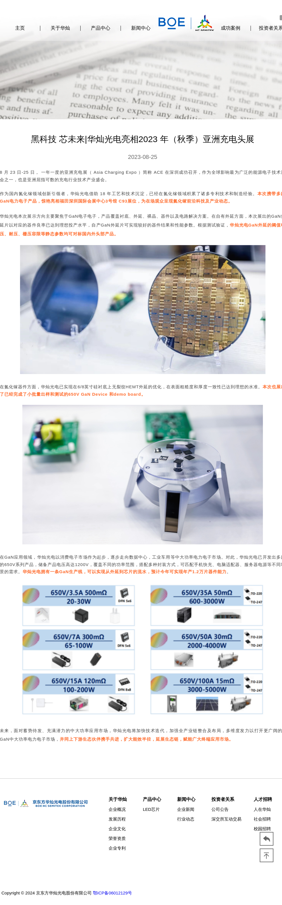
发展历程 (117, 819)
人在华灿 (262, 809)
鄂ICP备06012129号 (112, 892)
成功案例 (230, 28)
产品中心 (100, 28)
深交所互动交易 (226, 819)
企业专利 (117, 848)
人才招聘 (263, 799)
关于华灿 (60, 28)
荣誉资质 (117, 838)
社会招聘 (262, 819)
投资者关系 (222, 799)
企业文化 (117, 828)
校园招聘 (262, 828)
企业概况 (117, 809)
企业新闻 (185, 809)
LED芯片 (151, 809)
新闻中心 (141, 28)
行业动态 (185, 819)
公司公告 (220, 809)
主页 (20, 28)
